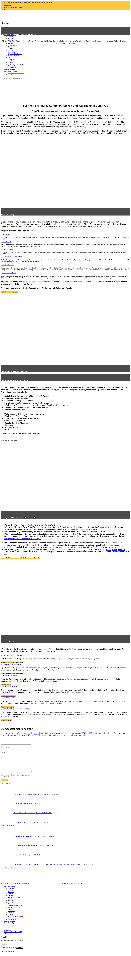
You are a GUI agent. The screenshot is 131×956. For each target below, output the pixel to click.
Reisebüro (11, 61)
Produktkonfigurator (11, 71)
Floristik (10, 905)
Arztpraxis (11, 38)
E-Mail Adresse (16, 747)
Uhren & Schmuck (13, 62)
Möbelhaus (11, 913)
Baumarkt (11, 43)
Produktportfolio (9, 69)
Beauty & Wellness (14, 45)
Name (16, 742)
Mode (10, 912)
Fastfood (11, 903)
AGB (5, 9)
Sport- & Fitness (13, 66)
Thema (16, 753)
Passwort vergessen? (7, 954)
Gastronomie (12, 906)
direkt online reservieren (60, 733)
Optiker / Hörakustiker (15, 908)
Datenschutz (74, 886)
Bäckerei (10, 896)
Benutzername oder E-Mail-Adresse (12, 943)
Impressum (7, 5)
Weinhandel (12, 67)
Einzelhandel (12, 901)
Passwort (4, 947)
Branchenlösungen (10, 889)
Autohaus (11, 894)
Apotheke (11, 36)
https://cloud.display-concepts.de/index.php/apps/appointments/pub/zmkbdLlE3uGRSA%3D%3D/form (14, 878)
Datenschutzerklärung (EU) (13, 7)
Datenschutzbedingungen (19, 777)
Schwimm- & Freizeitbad (16, 64)
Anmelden (19, 950)
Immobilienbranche (14, 910)
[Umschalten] (1, 242)
